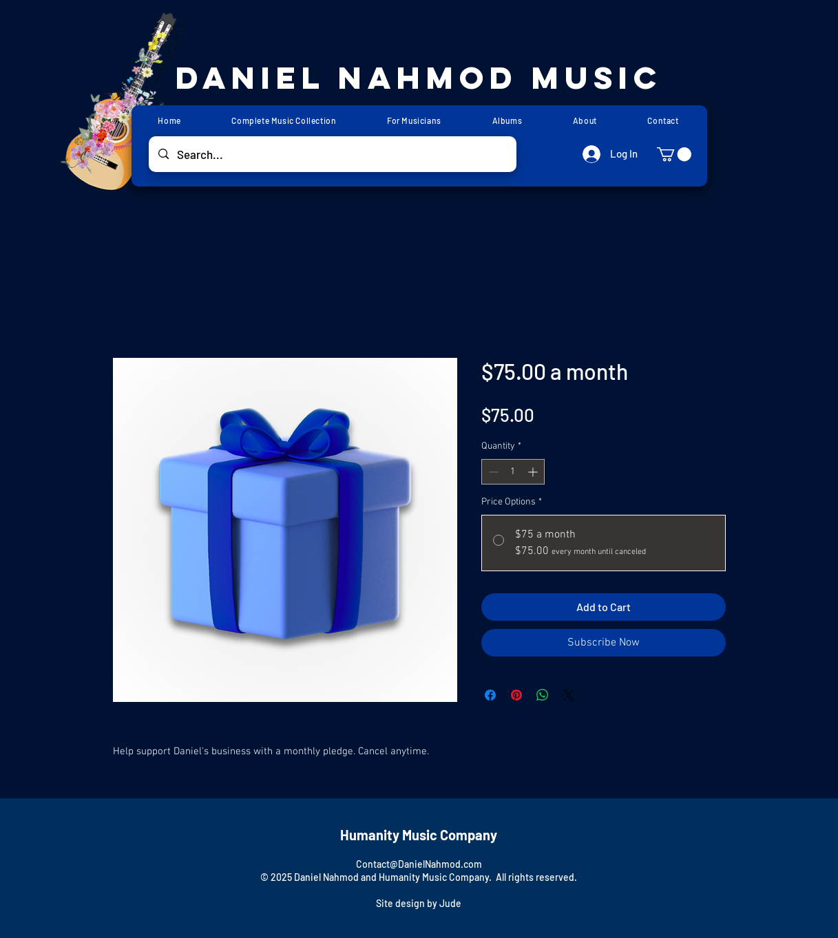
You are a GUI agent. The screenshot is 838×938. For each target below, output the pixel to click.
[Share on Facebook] (490, 695)
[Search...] (332, 154)
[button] (674, 154)
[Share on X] (569, 695)
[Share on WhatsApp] (542, 695)
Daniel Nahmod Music (419, 77)
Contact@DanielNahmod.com (419, 864)
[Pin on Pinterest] (516, 695)
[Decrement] (492, 472)
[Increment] (534, 472)
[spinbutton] (513, 472)
